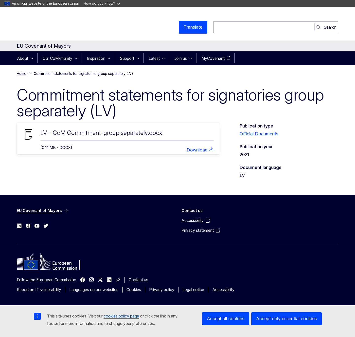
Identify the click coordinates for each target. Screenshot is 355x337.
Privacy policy (161, 289)
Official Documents (259, 133)
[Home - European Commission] (56, 25)
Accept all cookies (225, 318)
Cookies (133, 289)
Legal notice (193, 289)
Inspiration (96, 58)
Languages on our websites (93, 289)
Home (21, 73)
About (22, 58)
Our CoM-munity (57, 58)
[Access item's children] (33, 58)
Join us (180, 58)
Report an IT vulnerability (39, 289)
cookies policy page (121, 316)
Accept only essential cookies (286, 318)
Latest (154, 58)
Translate (193, 27)
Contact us (138, 279)
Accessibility (223, 289)
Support (127, 58)
